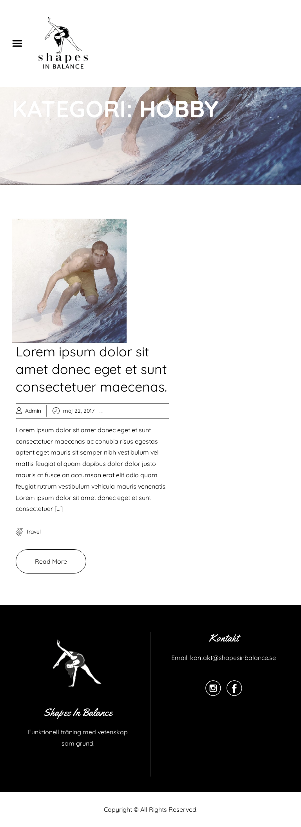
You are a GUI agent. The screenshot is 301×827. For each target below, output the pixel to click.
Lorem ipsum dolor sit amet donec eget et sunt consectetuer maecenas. (91, 369)
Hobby (125, 410)
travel (33, 531)
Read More (51, 561)
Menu (20, 43)
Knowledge (150, 410)
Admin (33, 410)
